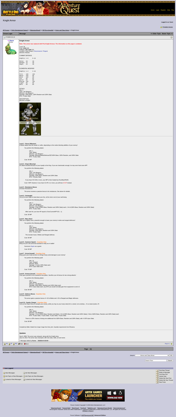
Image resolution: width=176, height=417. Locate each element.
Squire (33, 246)
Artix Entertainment (119, 408)
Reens (12, 40)
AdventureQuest (56, 408)
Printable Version (166, 27)
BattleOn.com (92, 408)
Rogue (45, 51)
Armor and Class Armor (62, 30)
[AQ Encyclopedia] (47, 30)
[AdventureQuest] (35, 30)
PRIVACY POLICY (88, 411)
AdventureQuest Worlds (105, 408)
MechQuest (75, 408)
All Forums (6, 30)
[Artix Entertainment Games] (19, 30)
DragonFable (66, 408)
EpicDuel (83, 408)
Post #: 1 (167, 343)
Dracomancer (38, 51)
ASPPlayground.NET (88, 415)
